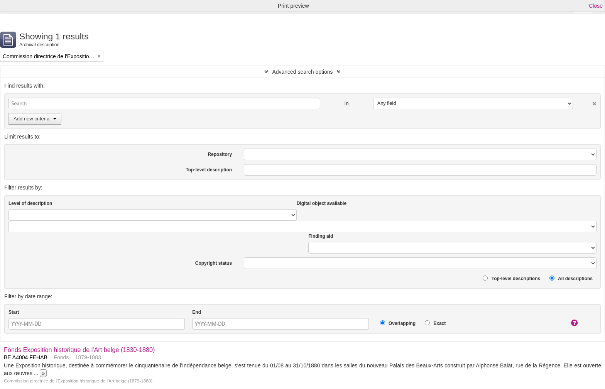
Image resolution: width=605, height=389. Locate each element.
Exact (435, 323)
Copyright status (213, 263)
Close (596, 6)
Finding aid (320, 236)
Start (13, 312)
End (196, 312)
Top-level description (209, 170)
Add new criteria (35, 119)
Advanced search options (302, 72)
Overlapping (398, 323)
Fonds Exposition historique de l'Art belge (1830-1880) (79, 349)
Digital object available (321, 203)
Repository (220, 154)
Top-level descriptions (511, 278)
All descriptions (571, 278)
